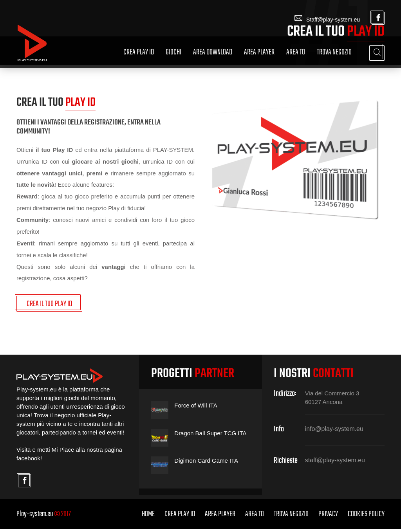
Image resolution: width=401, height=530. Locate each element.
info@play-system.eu (334, 430)
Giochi (173, 52)
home (148, 515)
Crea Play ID (138, 52)
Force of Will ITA (195, 406)
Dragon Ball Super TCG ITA (210, 434)
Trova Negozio (334, 52)
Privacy (328, 515)
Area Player (259, 52)
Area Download (212, 52)
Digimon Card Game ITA (206, 461)
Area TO (295, 52)
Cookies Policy (366, 515)
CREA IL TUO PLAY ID (49, 305)
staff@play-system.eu (335, 461)
